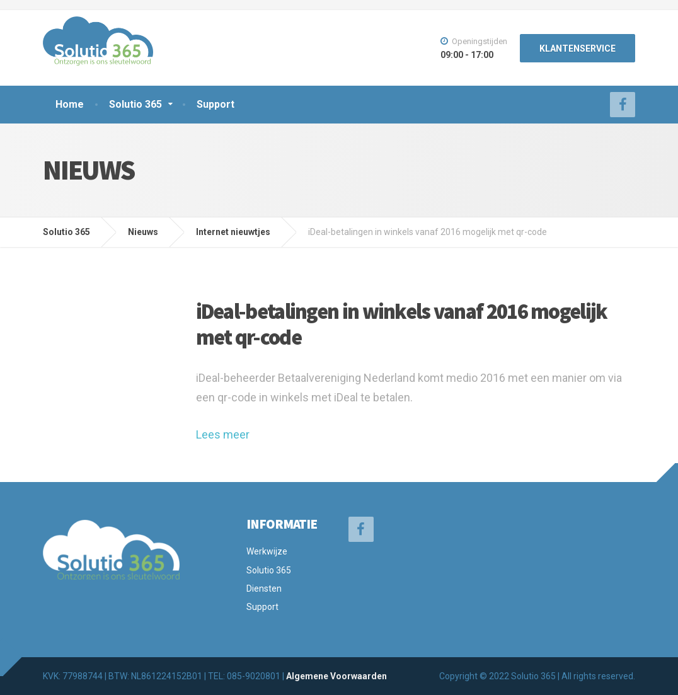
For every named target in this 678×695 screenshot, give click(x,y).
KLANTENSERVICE (577, 48)
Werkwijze (266, 551)
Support (215, 104)
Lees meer (223, 434)
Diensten (264, 588)
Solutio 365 (135, 104)
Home (69, 104)
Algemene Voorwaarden (336, 676)
